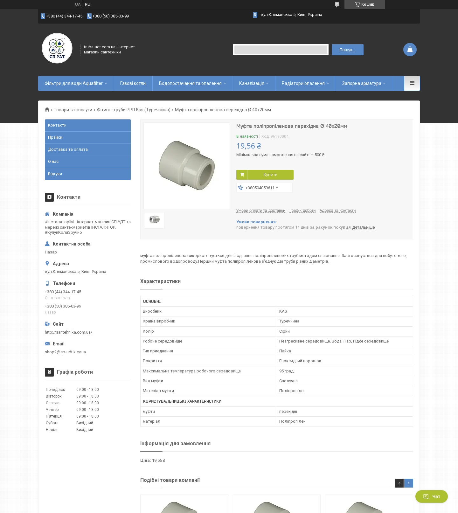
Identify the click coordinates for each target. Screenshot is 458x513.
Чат (431, 496)
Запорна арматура (361, 83)
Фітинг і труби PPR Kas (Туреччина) (133, 109)
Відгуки (55, 173)
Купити (271, 174)
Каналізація (251, 83)
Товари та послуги (73, 109)
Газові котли (133, 83)
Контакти (57, 125)
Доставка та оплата (68, 149)
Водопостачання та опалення (190, 83)
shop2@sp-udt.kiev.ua (65, 352)
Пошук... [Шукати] (347, 49)
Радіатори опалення (303, 83)
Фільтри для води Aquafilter (74, 83)
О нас (53, 161)
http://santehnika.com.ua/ (68, 332)
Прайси (55, 137)
